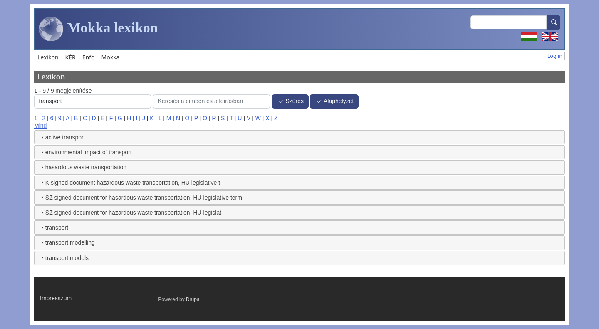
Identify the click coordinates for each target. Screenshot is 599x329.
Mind (40, 125)
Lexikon (48, 57)
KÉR (70, 57)
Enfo (88, 57)
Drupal (193, 299)
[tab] (299, 137)
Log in (554, 55)
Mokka (110, 57)
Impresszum (56, 298)
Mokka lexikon (98, 29)
